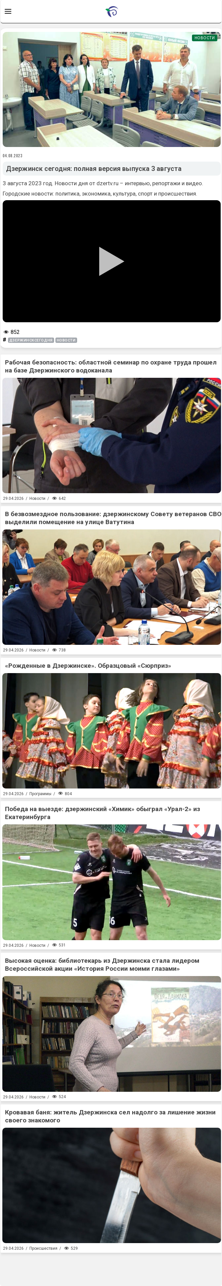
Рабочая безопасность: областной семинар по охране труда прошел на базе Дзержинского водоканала (111, 366)
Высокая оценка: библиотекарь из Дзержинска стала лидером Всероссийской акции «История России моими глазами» (102, 964)
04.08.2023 (13, 155)
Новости (205, 38)
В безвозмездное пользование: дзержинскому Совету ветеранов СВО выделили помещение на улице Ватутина (113, 518)
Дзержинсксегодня (31, 340)
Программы (40, 793)
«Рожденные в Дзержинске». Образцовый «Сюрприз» (88, 665)
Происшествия (43, 1248)
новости (66, 340)
